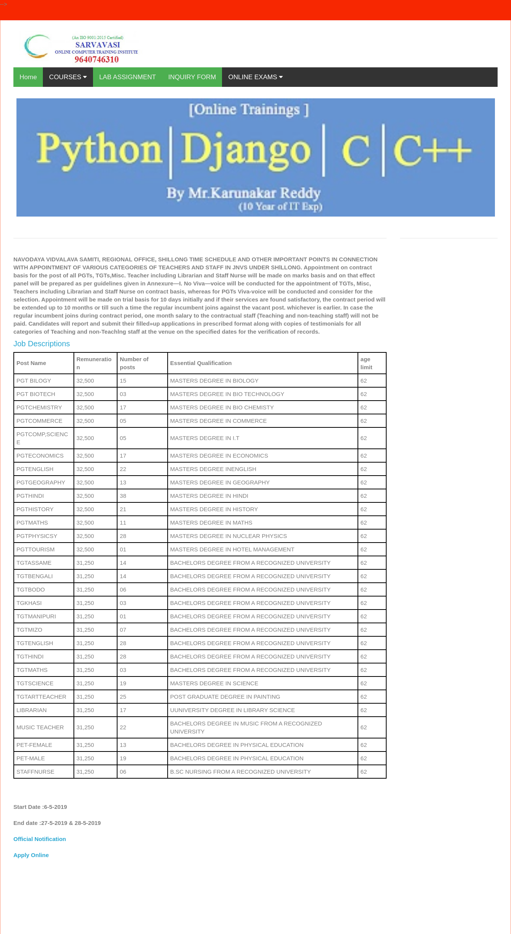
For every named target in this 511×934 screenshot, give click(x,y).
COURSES (68, 77)
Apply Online (31, 855)
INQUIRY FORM (192, 77)
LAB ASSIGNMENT (127, 77)
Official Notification (39, 839)
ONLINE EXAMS (255, 77)
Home (28, 77)
